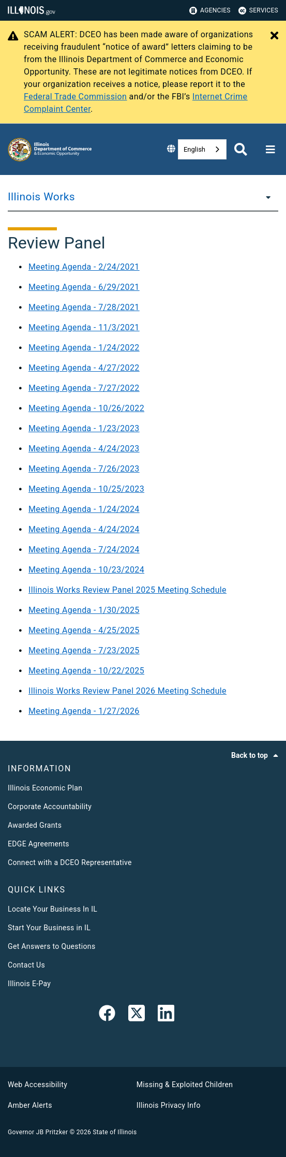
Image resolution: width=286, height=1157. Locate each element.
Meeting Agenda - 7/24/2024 (84, 549)
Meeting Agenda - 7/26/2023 (84, 469)
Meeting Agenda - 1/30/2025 (84, 610)
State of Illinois (115, 1132)
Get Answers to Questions (51, 946)
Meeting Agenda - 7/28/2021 (84, 307)
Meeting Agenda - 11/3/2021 (84, 327)
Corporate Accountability (50, 806)
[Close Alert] (274, 36)
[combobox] (202, 149)
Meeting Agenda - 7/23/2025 (84, 650)
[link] (107, 1015)
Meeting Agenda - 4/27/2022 (84, 368)
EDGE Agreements (38, 844)
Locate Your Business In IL (52, 909)
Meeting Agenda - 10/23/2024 (86, 570)
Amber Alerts (30, 1105)
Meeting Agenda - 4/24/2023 (84, 448)
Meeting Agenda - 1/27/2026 (84, 711)
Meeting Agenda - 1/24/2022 (84, 348)
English (194, 149)
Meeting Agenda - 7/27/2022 (84, 388)
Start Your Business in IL (49, 928)
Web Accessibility (37, 1084)
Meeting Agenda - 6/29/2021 (84, 287)
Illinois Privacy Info (169, 1105)
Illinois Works (41, 197)
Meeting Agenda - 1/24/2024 (84, 509)
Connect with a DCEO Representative (70, 862)
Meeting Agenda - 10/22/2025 (86, 671)
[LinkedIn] (166, 1015)
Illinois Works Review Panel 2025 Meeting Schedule (127, 590)
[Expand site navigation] (270, 149)
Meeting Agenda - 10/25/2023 (86, 489)
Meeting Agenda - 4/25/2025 (84, 630)
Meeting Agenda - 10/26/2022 (86, 408)
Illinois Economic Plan (45, 788)
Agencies (210, 10)
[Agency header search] (240, 149)
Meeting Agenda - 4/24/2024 (84, 529)
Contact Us (26, 965)
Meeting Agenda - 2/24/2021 (84, 267)
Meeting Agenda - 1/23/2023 (84, 428)
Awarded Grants (35, 825)
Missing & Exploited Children (185, 1084)
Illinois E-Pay (29, 983)
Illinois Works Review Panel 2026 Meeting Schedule (127, 691)
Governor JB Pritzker (38, 1132)
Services (258, 10)
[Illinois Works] (265, 197)
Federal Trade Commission (75, 96)
